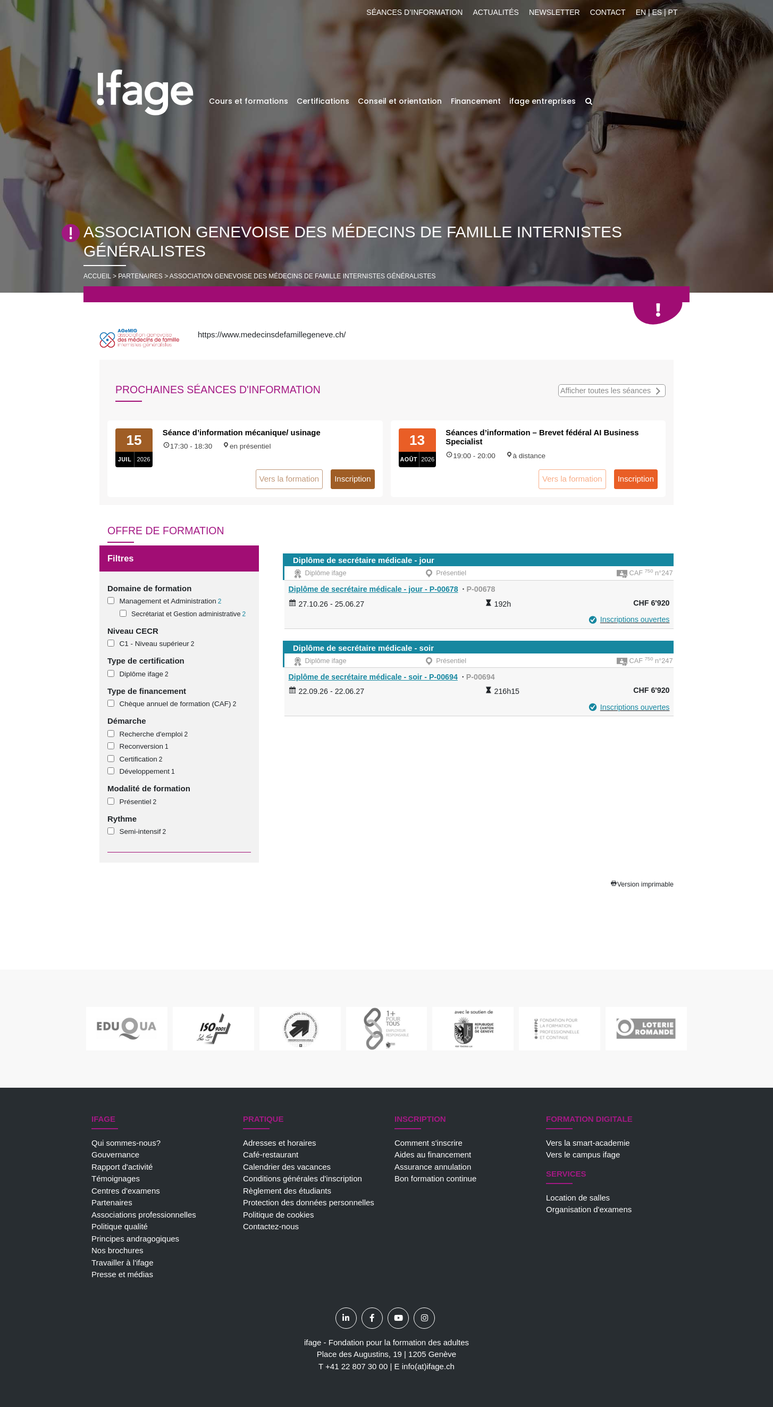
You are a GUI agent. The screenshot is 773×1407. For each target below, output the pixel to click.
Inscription (352, 478)
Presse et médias (122, 1274)
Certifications (323, 101)
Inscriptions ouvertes (635, 619)
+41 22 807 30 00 (356, 1366)
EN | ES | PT (657, 12)
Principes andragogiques (135, 1238)
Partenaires (111, 1202)
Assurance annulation (432, 1166)
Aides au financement (432, 1154)
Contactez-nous (271, 1226)
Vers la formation (289, 478)
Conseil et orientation (400, 101)
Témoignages (115, 1178)
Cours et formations (248, 101)
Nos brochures (117, 1250)
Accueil (97, 276)
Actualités (495, 12)
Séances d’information (414, 12)
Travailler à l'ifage (122, 1262)
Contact (608, 12)
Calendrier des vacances (287, 1166)
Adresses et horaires (279, 1142)
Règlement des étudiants (287, 1190)
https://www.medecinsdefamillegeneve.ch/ (272, 334)
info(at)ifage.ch (428, 1366)
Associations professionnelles (143, 1214)
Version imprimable (645, 884)
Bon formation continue (435, 1178)
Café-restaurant (270, 1154)
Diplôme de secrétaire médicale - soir (363, 647)
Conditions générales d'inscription (302, 1178)
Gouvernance (115, 1154)
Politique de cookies (278, 1214)
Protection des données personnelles (308, 1202)
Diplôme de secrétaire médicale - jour (363, 560)
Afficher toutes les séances (611, 390)
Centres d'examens (125, 1190)
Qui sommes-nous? (126, 1142)
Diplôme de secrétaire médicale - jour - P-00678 (373, 589)
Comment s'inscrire (428, 1142)
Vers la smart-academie (588, 1142)
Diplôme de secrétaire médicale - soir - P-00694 (373, 677)
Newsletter (554, 12)
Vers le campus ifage (583, 1154)
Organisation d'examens (589, 1209)
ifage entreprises (542, 101)
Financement (476, 101)
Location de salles (578, 1197)
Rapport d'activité (122, 1166)
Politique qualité (119, 1226)
